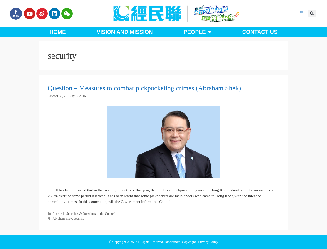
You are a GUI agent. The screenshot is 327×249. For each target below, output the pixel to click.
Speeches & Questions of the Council (90, 213)
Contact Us (260, 32)
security (79, 218)
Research (59, 213)
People (197, 32)
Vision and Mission (125, 32)
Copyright (189, 242)
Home (58, 32)
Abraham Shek (62, 218)
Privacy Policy (208, 242)
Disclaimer (173, 242)
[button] (312, 13)
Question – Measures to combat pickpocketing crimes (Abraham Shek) (144, 88)
